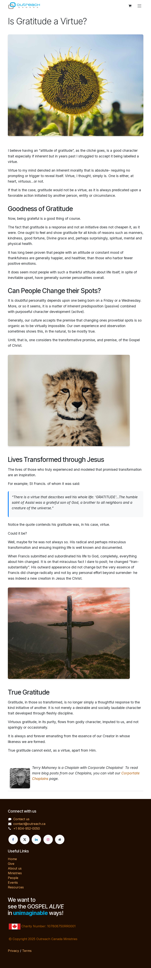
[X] (24, 839)
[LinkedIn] (36, 839)
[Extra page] (59, 839)
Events (13, 882)
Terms (27, 951)
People (13, 878)
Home (12, 859)
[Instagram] (48, 839)
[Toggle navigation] (139, 6)
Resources (16, 887)
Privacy (13, 951)
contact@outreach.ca (29, 824)
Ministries (15, 873)
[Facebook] (13, 839)
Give (11, 864)
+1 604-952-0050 (26, 828)
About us (15, 868)
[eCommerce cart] (130, 6)
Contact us (21, 819)
